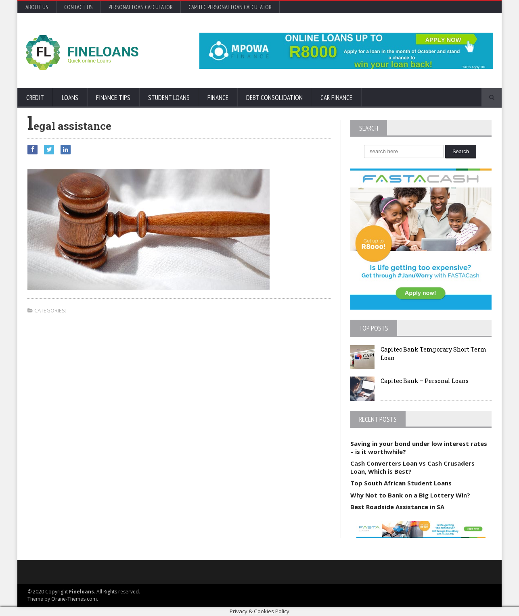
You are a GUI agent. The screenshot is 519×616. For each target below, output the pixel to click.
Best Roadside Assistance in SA (397, 507)
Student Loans (169, 97)
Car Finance (336, 97)
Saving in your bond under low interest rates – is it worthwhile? (418, 447)
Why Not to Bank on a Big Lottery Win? (410, 495)
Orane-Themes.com (74, 598)
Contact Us (78, 7)
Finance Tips (113, 97)
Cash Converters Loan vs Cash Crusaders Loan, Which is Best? (412, 467)
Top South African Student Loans (401, 483)
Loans (70, 97)
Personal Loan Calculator (141, 7)
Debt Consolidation (274, 97)
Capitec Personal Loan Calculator (230, 7)
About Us (36, 7)
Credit (35, 97)
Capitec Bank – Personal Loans (425, 381)
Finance (217, 97)
